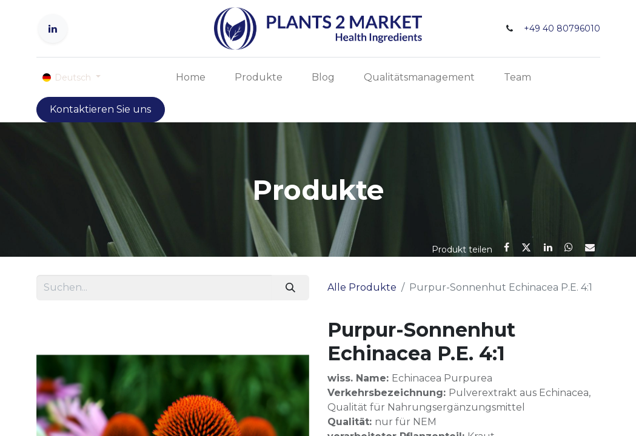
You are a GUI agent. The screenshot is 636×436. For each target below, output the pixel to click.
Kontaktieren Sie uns (100, 109)
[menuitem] (190, 77)
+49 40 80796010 (562, 28)
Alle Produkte (362, 287)
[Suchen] (290, 287)
